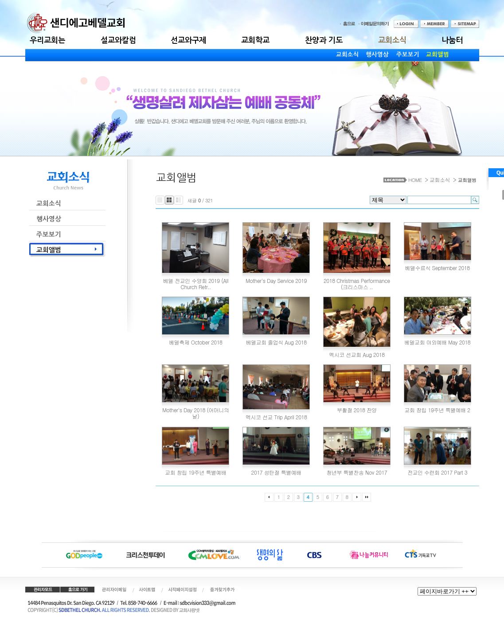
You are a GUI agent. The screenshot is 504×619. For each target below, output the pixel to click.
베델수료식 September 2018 (437, 267)
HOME (415, 180)
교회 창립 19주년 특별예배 (195, 472)
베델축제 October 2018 (195, 342)
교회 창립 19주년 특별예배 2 (437, 410)
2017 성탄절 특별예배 (276, 472)
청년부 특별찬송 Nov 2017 (357, 472)
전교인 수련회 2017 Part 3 (437, 472)
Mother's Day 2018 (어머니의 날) (195, 413)
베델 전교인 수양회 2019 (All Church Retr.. (195, 283)
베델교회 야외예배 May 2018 (437, 342)
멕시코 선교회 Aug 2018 (356, 354)
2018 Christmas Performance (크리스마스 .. (357, 283)
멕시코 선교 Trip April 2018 (276, 417)
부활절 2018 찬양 (357, 410)
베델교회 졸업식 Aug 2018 (276, 342)
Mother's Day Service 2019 (276, 280)
